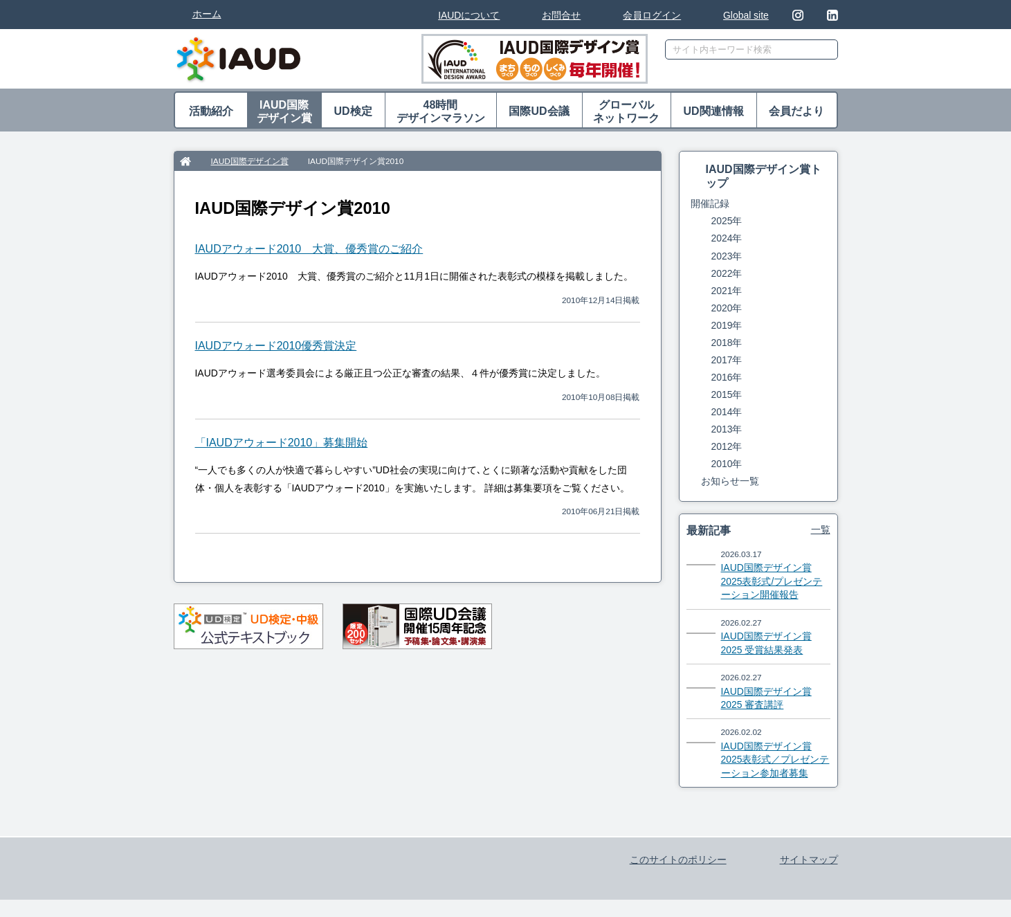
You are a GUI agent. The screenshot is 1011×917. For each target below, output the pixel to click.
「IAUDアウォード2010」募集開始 (281, 442)
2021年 (727, 290)
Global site (746, 15)
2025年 (727, 220)
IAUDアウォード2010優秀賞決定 (276, 346)
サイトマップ (809, 859)
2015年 (727, 394)
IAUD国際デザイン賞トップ (763, 175)
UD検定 (353, 111)
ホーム (206, 13)
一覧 (820, 529)
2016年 (727, 377)
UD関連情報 (713, 111)
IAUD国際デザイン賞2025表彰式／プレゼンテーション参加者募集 (775, 760)
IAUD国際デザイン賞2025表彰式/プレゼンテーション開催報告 (772, 581)
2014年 (727, 411)
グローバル (627, 112)
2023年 (727, 256)
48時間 (440, 112)
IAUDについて (469, 15)
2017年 (727, 359)
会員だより (796, 111)
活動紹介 (211, 111)
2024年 (727, 238)
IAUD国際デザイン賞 (250, 161)
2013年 (727, 429)
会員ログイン (652, 15)
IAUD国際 (284, 112)
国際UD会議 (539, 111)
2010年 (727, 463)
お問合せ (561, 15)
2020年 (727, 308)
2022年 (727, 273)
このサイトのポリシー (678, 859)
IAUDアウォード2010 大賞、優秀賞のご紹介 (309, 249)
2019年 (727, 325)
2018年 (727, 342)
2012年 (727, 446)
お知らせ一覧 (730, 481)
